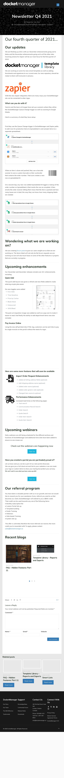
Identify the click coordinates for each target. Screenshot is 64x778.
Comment (9, 612)
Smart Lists (47, 682)
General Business (32, 25)
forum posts (21, 251)
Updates (50, 25)
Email (25, 632)
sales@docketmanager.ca (14, 529)
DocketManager (19, 25)
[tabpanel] (18, 559)
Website (44, 632)
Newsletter (42, 25)
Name (7, 632)
